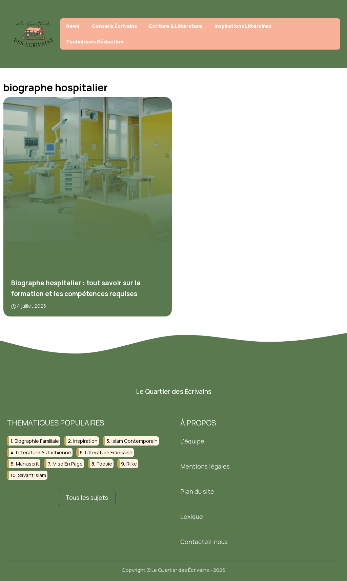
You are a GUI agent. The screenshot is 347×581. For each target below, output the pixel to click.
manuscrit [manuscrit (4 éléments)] (27, 463)
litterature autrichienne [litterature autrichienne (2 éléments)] (43, 452)
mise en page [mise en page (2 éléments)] (68, 463)
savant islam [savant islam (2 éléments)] (32, 475)
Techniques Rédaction (94, 41)
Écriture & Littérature (175, 26)
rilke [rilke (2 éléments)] (131, 463)
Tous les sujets (86, 497)
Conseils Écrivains (114, 26)
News (73, 26)
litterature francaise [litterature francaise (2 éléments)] (108, 452)
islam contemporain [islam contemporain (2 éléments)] (134, 441)
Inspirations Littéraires (243, 26)
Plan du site (197, 491)
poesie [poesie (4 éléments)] (104, 463)
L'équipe (192, 441)
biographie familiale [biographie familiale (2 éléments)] (37, 441)
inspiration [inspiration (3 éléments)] (85, 441)
